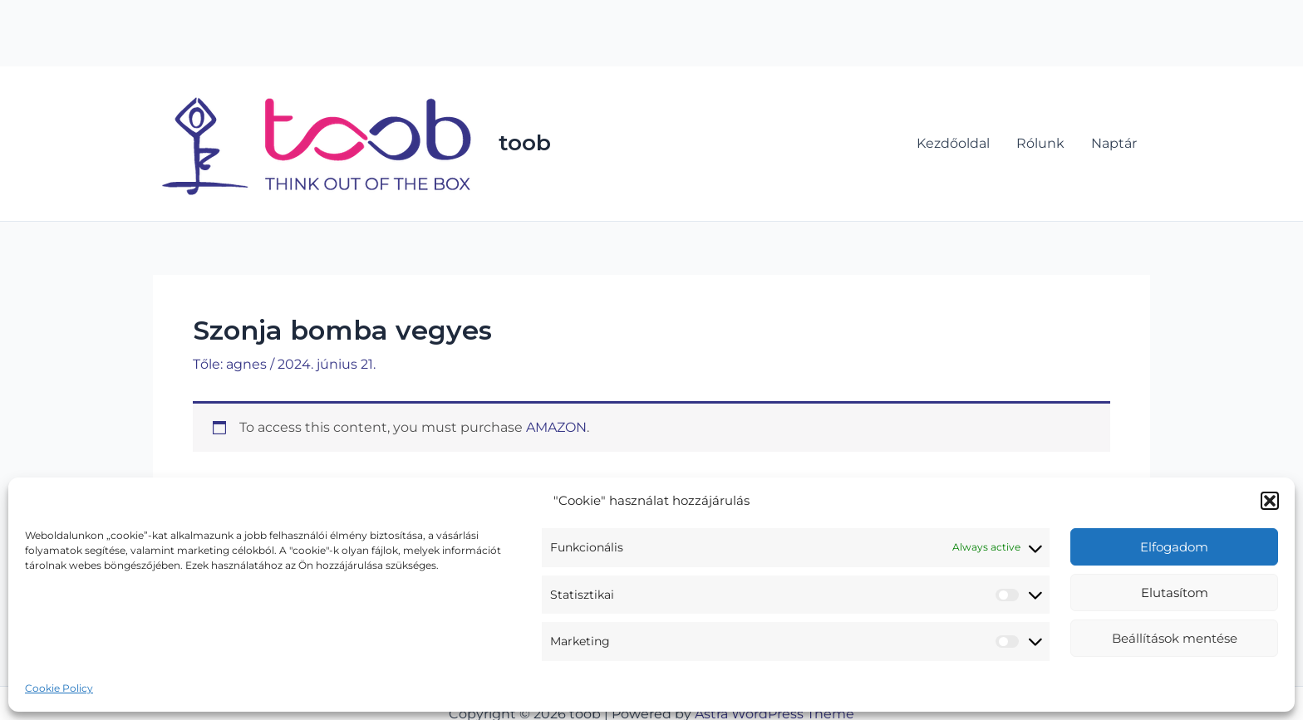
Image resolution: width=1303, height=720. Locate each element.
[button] (1269, 500)
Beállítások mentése (1174, 638)
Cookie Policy (59, 688)
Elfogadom (1174, 547)
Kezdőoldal (953, 143)
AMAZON (556, 427)
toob (525, 143)
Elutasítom (1174, 592)
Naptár (1114, 143)
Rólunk (1040, 143)
